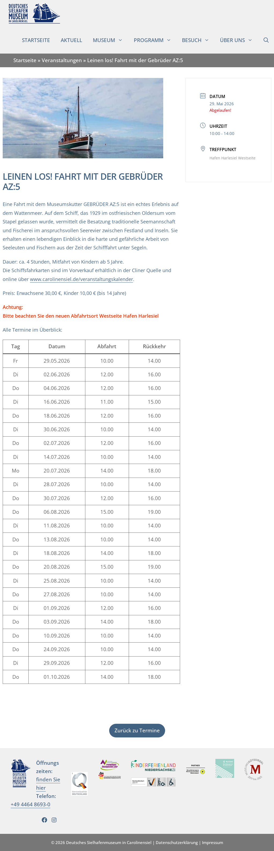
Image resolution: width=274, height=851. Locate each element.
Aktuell (71, 40)
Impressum (212, 842)
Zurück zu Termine (137, 730)
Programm (155, 40)
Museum (110, 40)
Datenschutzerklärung (177, 842)
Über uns (239, 40)
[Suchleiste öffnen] (266, 40)
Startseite (36, 40)
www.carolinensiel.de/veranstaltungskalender (81, 279)
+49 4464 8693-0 (30, 804)
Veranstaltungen (62, 60)
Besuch (198, 40)
